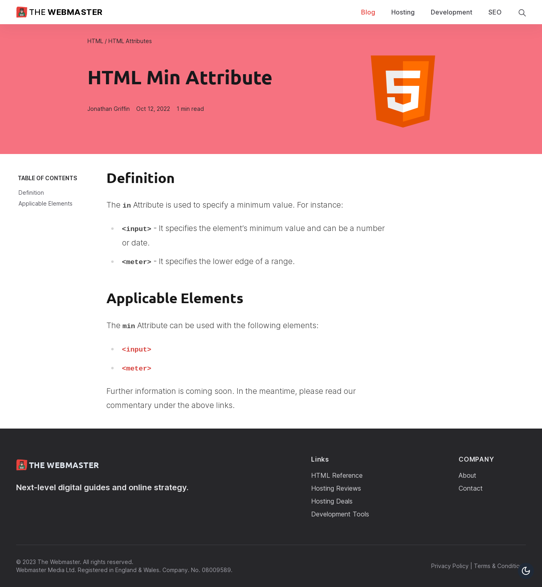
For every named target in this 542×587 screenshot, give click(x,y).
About (467, 475)
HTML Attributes (130, 40)
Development (451, 12)
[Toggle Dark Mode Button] (526, 571)
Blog (368, 12)
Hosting (403, 12)
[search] (522, 12)
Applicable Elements (46, 203)
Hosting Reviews (336, 488)
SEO (495, 12)
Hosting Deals (332, 501)
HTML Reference (337, 475)
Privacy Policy (450, 565)
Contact (471, 488)
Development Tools (340, 514)
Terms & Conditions (500, 565)
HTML (95, 40)
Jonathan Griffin (108, 108)
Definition (31, 192)
